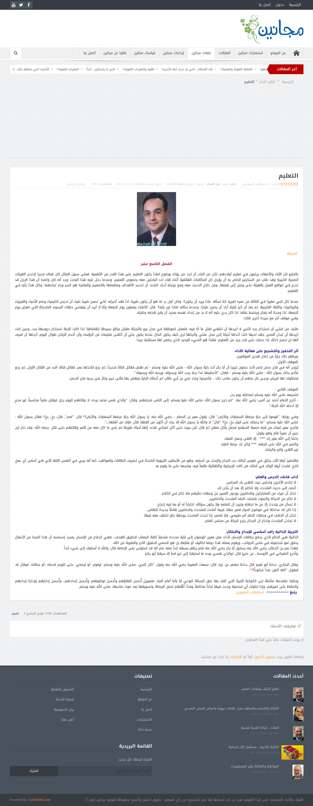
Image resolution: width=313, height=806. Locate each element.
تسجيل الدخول (264, 657)
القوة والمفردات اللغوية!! (132, 69)
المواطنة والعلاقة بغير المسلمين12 (255, 766)
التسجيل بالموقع (62, 689)
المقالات (224, 53)
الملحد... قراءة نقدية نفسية (260, 728)
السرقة (292, 253)
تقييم (15, 613)
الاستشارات (144, 719)
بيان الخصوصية (64, 709)
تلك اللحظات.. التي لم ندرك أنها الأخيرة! (181, 69)
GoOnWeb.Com (39, 799)
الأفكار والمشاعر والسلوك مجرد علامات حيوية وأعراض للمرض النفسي (231, 708)
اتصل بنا (265, 4)
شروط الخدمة (65, 699)
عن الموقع (278, 53)
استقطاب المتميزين (250, 592)
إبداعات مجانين (173, 53)
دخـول (280, 4)
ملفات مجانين (201, 53)
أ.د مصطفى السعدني (256, 184)
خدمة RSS (145, 729)
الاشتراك (236, 657)
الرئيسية (295, 4)
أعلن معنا (67, 719)
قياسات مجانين (144, 53)
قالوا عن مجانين (114, 53)
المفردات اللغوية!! (61, 69)
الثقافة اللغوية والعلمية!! (230, 69)
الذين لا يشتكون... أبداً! (94, 69)
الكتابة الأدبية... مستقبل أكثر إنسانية (253, 747)
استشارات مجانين (250, 53)
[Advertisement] (156, 123)
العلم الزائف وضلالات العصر (260, 689)
